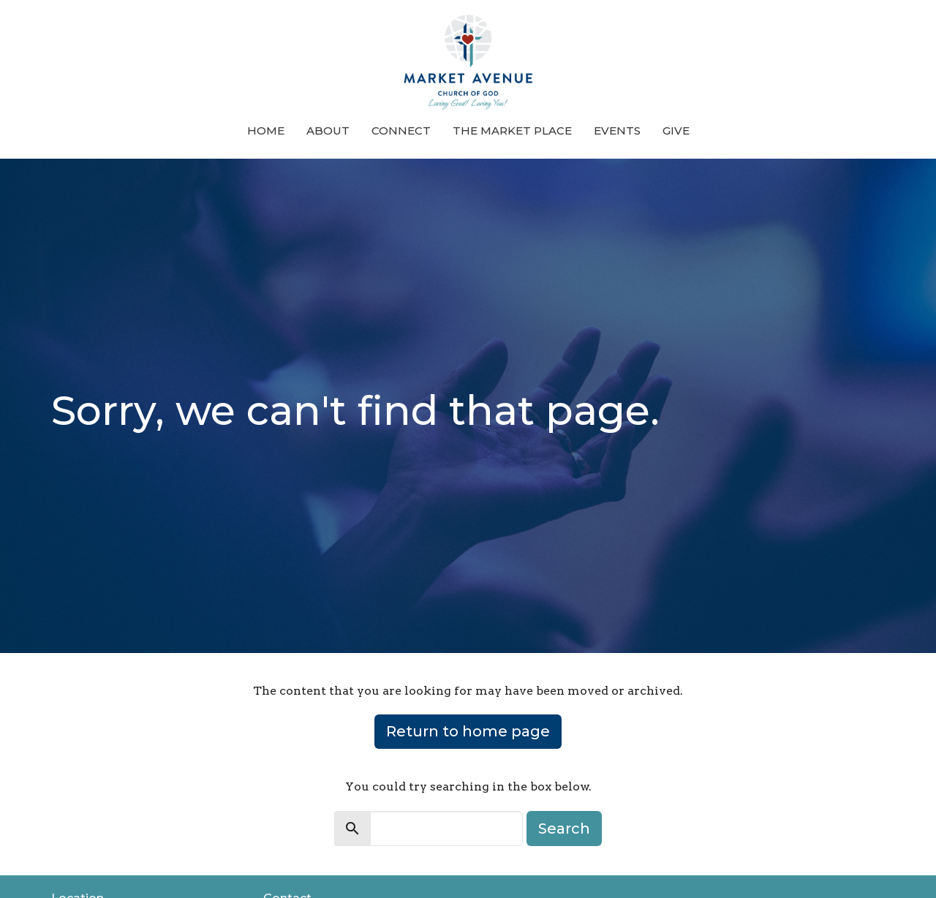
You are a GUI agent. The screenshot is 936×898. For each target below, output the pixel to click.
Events (617, 130)
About (328, 130)
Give (676, 130)
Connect (401, 130)
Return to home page (468, 731)
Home (265, 130)
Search (564, 828)
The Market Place (512, 130)
